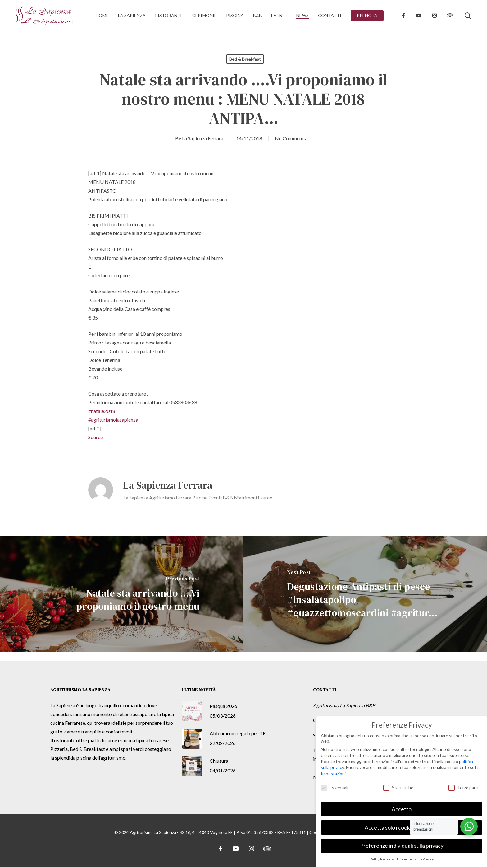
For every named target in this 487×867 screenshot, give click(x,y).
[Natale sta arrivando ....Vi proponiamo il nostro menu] (122, 594)
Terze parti (463, 787)
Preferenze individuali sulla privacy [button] (402, 845)
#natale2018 (101, 411)
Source (95, 437)
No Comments (290, 138)
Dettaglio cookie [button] (382, 859)
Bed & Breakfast (245, 59)
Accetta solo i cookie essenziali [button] (402, 827)
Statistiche (398, 787)
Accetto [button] (402, 809)
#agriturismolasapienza (113, 420)
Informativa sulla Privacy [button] (415, 859)
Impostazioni (333, 773)
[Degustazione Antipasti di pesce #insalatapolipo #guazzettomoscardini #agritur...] (365, 594)
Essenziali (334, 787)
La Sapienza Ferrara (202, 138)
